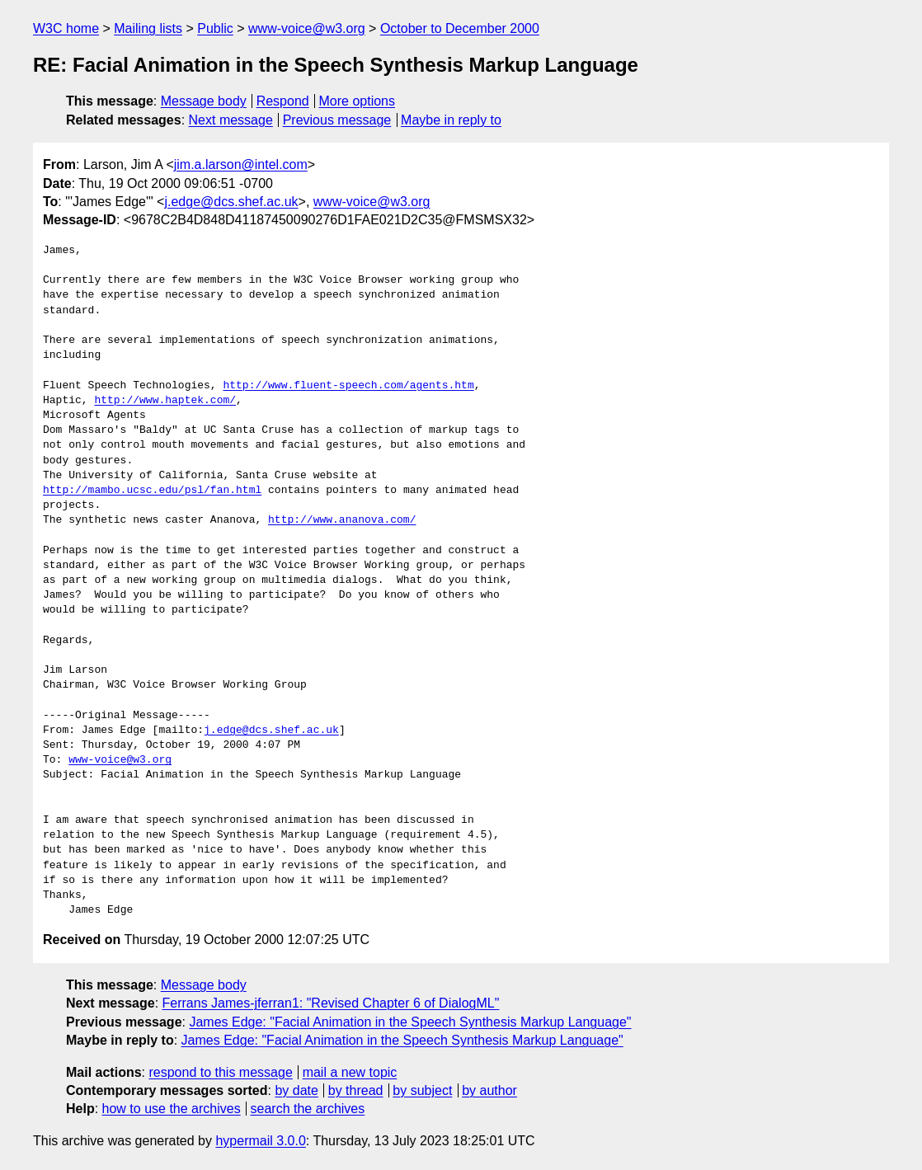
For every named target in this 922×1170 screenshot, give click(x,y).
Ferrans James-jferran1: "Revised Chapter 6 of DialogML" (331, 1003)
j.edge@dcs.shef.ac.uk (231, 202)
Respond (282, 101)
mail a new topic (350, 1072)
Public (215, 28)
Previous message (337, 120)
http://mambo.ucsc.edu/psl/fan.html (152, 490)
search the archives (308, 1109)
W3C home (66, 28)
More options (357, 101)
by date (296, 1090)
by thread (355, 1090)
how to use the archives (171, 1109)
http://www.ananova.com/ (342, 520)
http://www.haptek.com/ (165, 400)
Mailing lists (148, 28)
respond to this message (220, 1072)
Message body (204, 101)
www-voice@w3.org (306, 28)
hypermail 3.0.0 (260, 1141)
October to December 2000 (459, 28)
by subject (422, 1090)
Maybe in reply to (451, 120)
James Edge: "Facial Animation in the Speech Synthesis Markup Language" (410, 1022)
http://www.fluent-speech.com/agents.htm (348, 385)
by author (489, 1090)
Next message (231, 120)
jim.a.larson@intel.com (241, 164)
